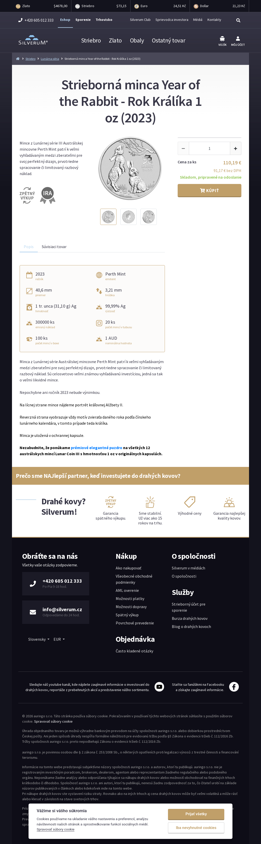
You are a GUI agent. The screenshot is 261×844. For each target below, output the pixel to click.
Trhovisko (104, 19)
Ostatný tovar (168, 40)
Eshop (65, 19)
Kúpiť (209, 190)
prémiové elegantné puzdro (96, 447)
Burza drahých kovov (189, 618)
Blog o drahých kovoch (191, 626)
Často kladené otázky (134, 650)
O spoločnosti (184, 576)
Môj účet (238, 41)
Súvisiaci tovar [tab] (54, 246)
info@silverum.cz (62, 609)
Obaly (137, 40)
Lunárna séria (50, 59)
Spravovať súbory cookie (53, 721)
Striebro (91, 40)
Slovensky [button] (37, 639)
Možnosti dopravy (131, 606)
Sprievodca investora (171, 19)
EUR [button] (58, 639)
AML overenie (127, 590)
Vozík (222, 41)
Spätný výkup (127, 614)
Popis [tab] (29, 246)
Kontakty (214, 19)
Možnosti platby (130, 598)
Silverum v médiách (188, 567)
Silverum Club (140, 19)
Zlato (115, 40)
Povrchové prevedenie (135, 622)
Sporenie (83, 19)
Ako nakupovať (128, 567)
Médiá (197, 19)
